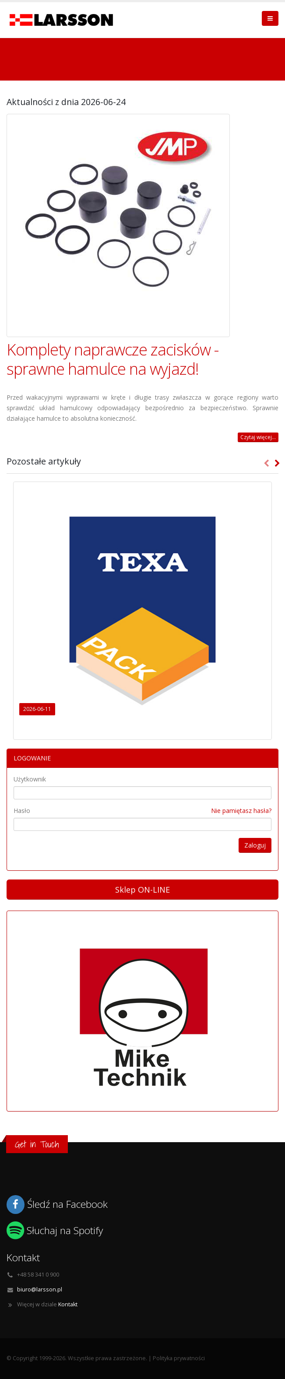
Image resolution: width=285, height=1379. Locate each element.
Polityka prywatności (179, 1358)
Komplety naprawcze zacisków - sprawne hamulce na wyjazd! (112, 359)
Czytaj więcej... (258, 437)
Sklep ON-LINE (142, 889)
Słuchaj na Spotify (65, 1230)
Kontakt (67, 1304)
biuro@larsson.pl (39, 1289)
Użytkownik (30, 779)
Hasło (22, 810)
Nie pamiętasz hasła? (241, 810)
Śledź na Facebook (67, 1204)
